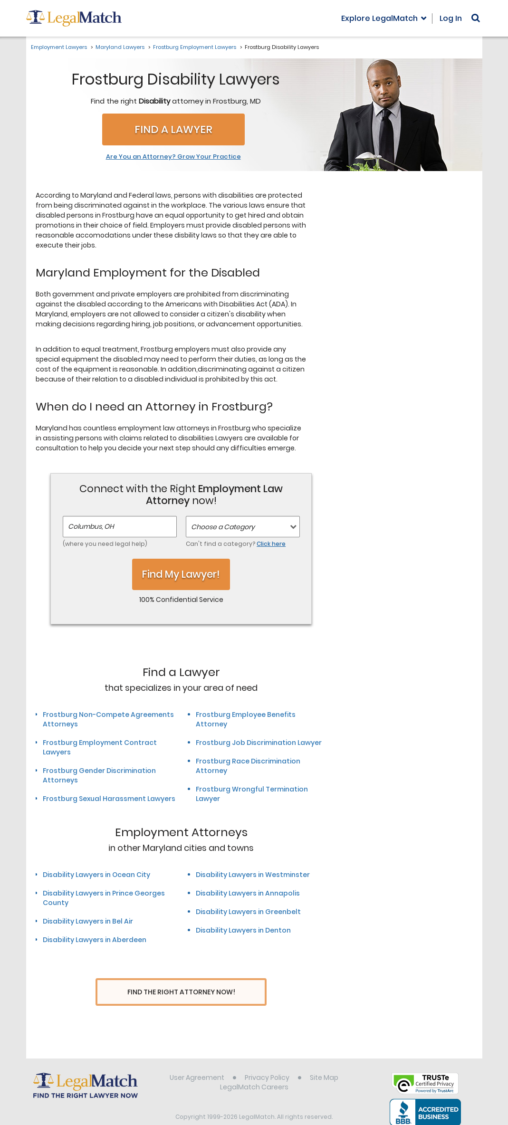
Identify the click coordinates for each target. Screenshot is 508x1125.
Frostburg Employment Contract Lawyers (100, 747)
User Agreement (197, 1060)
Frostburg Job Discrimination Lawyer (259, 742)
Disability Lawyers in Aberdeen (94, 939)
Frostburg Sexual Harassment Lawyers (109, 798)
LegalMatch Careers (254, 1069)
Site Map (324, 1060)
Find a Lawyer (173, 129)
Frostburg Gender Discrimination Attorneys (99, 775)
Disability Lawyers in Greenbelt (248, 911)
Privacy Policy (267, 1060)
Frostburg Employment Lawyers (194, 47)
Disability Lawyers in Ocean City (96, 874)
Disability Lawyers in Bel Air (88, 921)
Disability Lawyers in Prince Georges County (104, 897)
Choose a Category (223, 527)
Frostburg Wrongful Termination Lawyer (252, 793)
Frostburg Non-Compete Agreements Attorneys (108, 719)
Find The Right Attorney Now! (181, 992)
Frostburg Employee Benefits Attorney (246, 719)
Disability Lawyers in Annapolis (248, 893)
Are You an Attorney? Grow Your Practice (173, 157)
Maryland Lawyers (120, 47)
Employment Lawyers (59, 47)
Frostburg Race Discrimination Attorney (248, 765)
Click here (271, 544)
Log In (451, 18)
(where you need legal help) (105, 544)
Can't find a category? (236, 544)
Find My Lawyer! (181, 574)
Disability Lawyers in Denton (243, 930)
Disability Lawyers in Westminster (253, 874)
